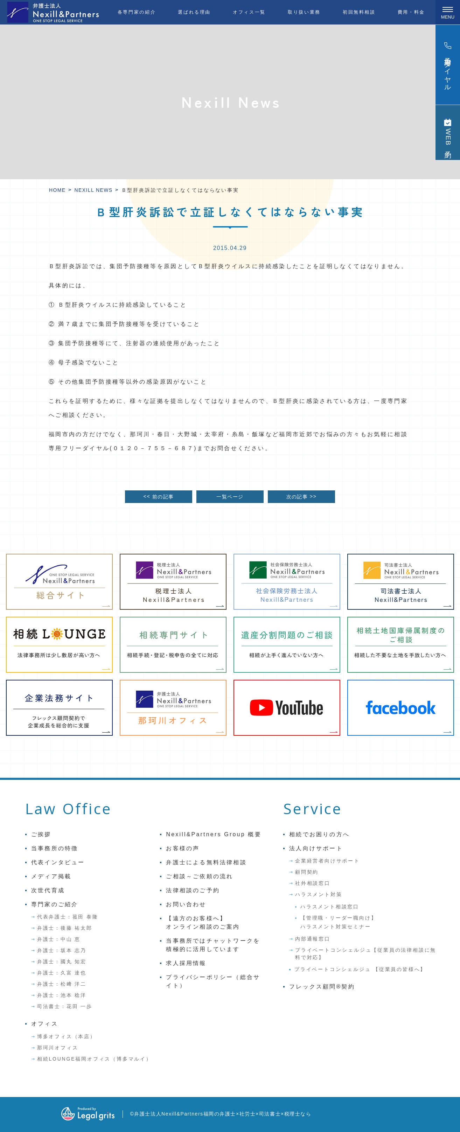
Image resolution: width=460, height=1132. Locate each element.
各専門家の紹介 (137, 12)
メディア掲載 (51, 876)
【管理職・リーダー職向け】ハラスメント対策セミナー (338, 922)
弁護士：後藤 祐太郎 (64, 928)
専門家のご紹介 (54, 904)
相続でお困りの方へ (319, 834)
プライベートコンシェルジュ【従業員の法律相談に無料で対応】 (365, 953)
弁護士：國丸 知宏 (61, 961)
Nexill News (94, 190)
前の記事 (159, 496)
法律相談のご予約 (193, 890)
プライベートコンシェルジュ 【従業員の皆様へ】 (360, 969)
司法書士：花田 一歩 (64, 1006)
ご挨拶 (41, 834)
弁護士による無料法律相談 (206, 862)
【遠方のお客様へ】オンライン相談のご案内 (203, 922)
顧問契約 (307, 872)
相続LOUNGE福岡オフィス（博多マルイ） (94, 1059)
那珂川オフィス (57, 1047)
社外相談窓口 (312, 883)
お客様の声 (183, 848)
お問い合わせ (186, 904)
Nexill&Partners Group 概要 (213, 834)
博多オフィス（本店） (66, 1036)
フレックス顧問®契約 (322, 987)
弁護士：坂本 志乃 (61, 950)
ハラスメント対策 (318, 894)
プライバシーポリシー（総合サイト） (213, 981)
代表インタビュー (58, 862)
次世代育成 (48, 890)
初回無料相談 (359, 12)
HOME (57, 190)
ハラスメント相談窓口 (329, 906)
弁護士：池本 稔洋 (61, 995)
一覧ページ (229, 496)
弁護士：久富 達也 (61, 973)
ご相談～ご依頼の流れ (199, 876)
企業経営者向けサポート (327, 861)
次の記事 (301, 496)
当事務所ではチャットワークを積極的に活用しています (213, 945)
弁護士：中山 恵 (59, 939)
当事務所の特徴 (54, 848)
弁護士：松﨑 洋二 (61, 984)
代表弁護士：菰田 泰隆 (67, 917)
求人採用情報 (186, 963)
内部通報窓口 (312, 939)
